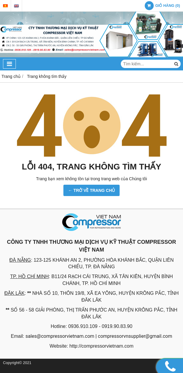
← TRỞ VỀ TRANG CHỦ (91, 190)
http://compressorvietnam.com (101, 346)
